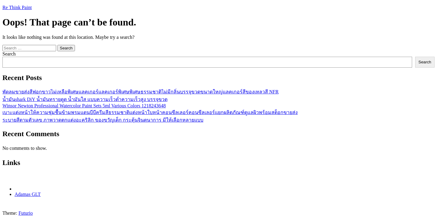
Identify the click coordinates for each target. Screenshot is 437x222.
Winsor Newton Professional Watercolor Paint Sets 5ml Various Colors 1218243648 (84, 105)
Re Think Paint (17, 7)
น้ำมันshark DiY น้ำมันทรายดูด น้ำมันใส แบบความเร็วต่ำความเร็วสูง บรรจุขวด (85, 99)
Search (9, 53)
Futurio (26, 213)
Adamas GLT (28, 194)
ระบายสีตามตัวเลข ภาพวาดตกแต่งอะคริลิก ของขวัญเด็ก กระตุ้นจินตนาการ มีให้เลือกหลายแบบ (102, 120)
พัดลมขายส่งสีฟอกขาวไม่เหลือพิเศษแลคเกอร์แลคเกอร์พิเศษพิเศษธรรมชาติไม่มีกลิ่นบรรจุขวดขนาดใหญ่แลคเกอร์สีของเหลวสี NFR (140, 91)
